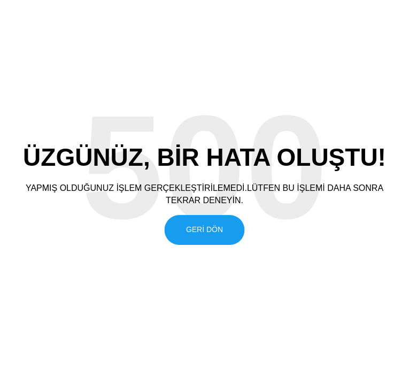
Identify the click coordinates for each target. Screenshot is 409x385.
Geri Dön (204, 229)
